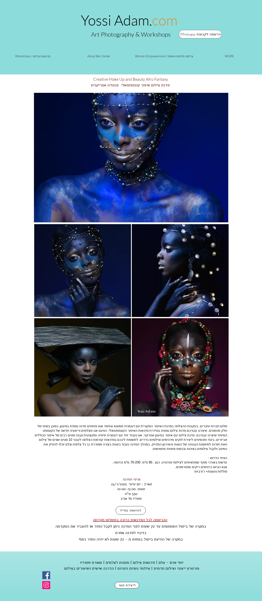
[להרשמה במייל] (131, 510)
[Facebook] (46, 575)
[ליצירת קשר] (127, 585)
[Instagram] (46, 585)
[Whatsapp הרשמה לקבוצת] (200, 34)
